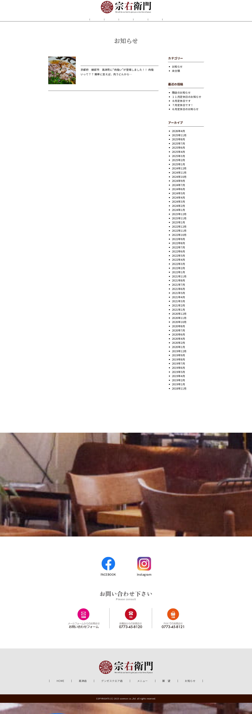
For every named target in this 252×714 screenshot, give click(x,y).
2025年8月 (178, 150)
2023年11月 (179, 229)
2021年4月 (178, 308)
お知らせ (173, 26)
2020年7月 (178, 341)
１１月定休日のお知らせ (186, 108)
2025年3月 (178, 167)
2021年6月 (178, 300)
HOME (77, 26)
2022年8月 (178, 254)
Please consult (126, 610)
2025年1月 (178, 175)
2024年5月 (178, 204)
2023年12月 (179, 225)
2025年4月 (178, 163)
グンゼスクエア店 (112, 692)
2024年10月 (179, 188)
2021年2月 (178, 316)
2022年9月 (178, 250)
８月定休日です (181, 112)
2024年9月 (178, 192)
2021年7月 (178, 296)
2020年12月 (179, 325)
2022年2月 (178, 279)
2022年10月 (179, 246)
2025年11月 (179, 146)
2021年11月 (179, 287)
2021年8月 (178, 292)
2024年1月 (178, 221)
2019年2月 (178, 391)
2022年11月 (179, 242)
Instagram (144, 577)
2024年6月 (178, 200)
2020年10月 (179, 333)
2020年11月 (179, 329)
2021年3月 (178, 312)
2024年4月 (178, 209)
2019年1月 (178, 395)
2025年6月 (178, 159)
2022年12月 (179, 238)
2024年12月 (179, 180)
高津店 (83, 692)
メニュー (126, 26)
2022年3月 (178, 275)
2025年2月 (178, 171)
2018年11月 (179, 400)
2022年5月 (178, 267)
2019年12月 (179, 362)
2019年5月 (178, 383)
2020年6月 (178, 346)
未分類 (176, 82)
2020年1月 (178, 358)
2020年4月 (178, 350)
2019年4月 (178, 387)
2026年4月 (178, 142)
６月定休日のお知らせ (185, 120)
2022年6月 (178, 262)
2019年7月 (178, 375)
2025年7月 (178, 155)
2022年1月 (178, 283)
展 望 (150, 26)
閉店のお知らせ (181, 104)
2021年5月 (178, 304)
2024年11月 (179, 184)
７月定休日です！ (182, 116)
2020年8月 (178, 337)
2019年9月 (178, 366)
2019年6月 (178, 379)
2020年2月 (178, 354)
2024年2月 (178, 217)
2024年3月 (178, 213)
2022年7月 (178, 258)
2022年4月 (178, 271)
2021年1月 (178, 321)
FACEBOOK (108, 577)
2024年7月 (178, 196)
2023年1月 (178, 233)
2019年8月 (178, 370)
